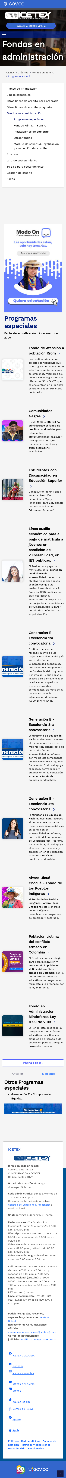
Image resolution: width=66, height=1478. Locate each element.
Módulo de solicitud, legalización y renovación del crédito (36, 146)
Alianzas (12, 154)
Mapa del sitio (16, 1448)
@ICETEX (15, 1365)
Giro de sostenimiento (22, 160)
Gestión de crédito (19, 172)
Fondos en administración (24, 113)
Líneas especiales (18, 94)
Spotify (14, 1418)
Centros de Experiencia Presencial (29, 1204)
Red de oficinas (30, 1441)
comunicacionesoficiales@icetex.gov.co (32, 1332)
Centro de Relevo (21, 1408)
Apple (13, 1430)
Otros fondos (23, 137)
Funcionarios (36, 1448)
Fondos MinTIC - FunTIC (30, 125)
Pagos (11, 179)
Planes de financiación (22, 88)
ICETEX (14, 1390)
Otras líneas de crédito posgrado (29, 107)
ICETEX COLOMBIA (21, 1354)
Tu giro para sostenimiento (25, 166)
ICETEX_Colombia (21, 1372)
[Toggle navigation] (4, 34)
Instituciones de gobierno (31, 131)
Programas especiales (28, 119)
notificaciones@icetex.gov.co (38, 1339)
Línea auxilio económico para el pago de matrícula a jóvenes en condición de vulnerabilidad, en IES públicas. (46, 544)
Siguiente (48, 1073)
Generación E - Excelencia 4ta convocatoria (42, 803)
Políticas (13, 1441)
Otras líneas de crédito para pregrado (32, 101)
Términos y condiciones (35, 1444)
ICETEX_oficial (19, 1400)
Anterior (17, 1073)
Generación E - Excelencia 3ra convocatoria (42, 724)
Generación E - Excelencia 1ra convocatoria (42, 638)
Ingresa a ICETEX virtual (31, 26)
